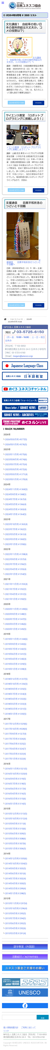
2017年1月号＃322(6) (15, 758)
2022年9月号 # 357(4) (15, 559)
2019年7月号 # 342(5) (15, 649)
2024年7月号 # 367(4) (15, 499)
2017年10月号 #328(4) (16, 729)
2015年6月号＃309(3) (15, 833)
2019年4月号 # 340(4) (15, 659)
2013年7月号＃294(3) (15, 918)
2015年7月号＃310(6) (15, 828)
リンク (6, 1031)
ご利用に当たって (28, 1027)
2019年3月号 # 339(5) (15, 664)
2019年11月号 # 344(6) (16, 639)
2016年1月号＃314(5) (15, 803)
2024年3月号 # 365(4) (15, 509)
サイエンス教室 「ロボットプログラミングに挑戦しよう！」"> (24, 147)
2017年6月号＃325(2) (15, 743)
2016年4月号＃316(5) (15, 793)
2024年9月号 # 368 (16, 103)
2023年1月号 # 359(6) (15, 544)
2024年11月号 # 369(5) (16, 489)
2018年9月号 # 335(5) (15, 689)
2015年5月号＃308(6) (15, 838)
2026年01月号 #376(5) (16, 444)
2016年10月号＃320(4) (16, 773)
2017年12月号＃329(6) (16, 724)
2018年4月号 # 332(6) (15, 699)
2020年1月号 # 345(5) (15, 629)
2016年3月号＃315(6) (15, 798)
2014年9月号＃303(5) (15, 868)
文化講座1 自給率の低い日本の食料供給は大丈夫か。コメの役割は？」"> (24, 60)
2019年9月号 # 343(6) (15, 644)
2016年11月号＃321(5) (16, 768)
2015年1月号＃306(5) (15, 848)
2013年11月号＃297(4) (16, 903)
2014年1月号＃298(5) (15, 893)
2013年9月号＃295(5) (15, 913)
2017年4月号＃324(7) (15, 748)
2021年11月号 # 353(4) (16, 584)
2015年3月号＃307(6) (15, 843)
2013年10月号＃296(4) (16, 908)
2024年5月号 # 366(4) (15, 504)
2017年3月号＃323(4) (15, 754)
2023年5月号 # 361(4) (15, 534)
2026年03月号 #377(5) (16, 439)
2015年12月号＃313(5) (16, 813)
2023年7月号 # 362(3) (15, 529)
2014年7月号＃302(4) (15, 878)
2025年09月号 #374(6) (16, 459)
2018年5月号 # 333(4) (15, 704)
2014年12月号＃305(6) (16, 858)
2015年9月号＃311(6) (15, 823)
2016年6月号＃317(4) (15, 788)
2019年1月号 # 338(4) (15, 669)
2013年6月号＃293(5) (15, 923)
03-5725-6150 (30, 331)
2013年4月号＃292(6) (15, 928)
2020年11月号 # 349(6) (16, 609)
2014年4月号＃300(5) (15, 883)
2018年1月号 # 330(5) (15, 714)
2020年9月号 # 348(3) (15, 614)
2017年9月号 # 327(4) (15, 733)
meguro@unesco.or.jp (23, 356)
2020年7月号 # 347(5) (15, 619)
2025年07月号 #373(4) (16, 464)
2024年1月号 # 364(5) (15, 514)
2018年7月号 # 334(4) (15, 694)
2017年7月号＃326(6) (15, 739)
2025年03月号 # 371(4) (16, 474)
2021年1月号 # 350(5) (15, 599)
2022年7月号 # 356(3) (15, 564)
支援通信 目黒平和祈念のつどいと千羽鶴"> (24, 262)
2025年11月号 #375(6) (16, 454)
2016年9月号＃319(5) (15, 778)
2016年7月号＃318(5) (15, 783)
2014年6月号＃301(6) (15, 873)
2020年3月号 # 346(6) (15, 624)
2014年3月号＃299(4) (15, 888)
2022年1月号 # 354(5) (15, 574)
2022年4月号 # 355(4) (15, 569)
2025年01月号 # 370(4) (16, 479)
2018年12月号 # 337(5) (16, 679)
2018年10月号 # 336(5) (16, 684)
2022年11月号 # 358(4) (16, 554)
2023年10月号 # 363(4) (16, 524)
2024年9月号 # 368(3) (15, 494)
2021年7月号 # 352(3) (15, 589)
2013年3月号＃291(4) (15, 933)
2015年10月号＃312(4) (16, 818)
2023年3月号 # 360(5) (15, 539)
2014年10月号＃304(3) (16, 863)
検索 (42, 1018)
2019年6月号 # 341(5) (15, 654)
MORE (38, 103)
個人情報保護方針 (10, 1027)
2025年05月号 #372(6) (16, 469)
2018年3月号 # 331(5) (15, 709)
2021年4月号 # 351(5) (15, 594)
